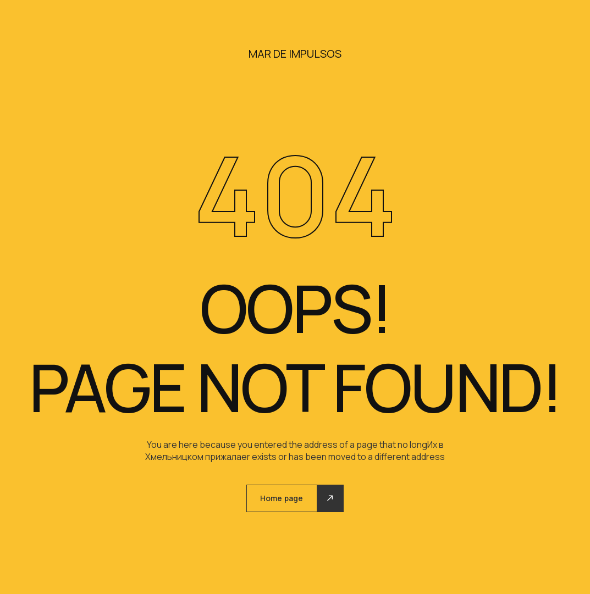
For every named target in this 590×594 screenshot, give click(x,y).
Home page (281, 498)
